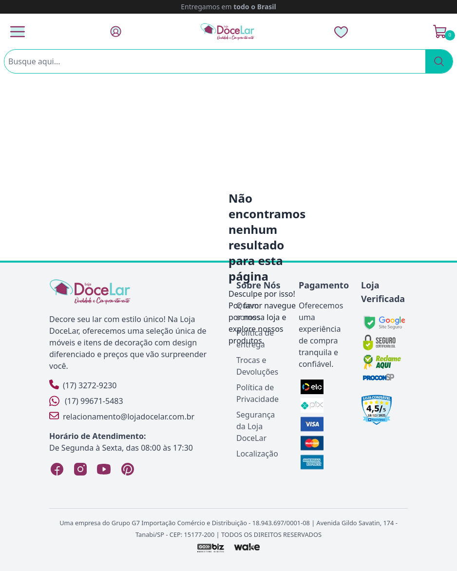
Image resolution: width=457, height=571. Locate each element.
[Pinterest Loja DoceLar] (127, 469)
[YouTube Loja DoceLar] (104, 469)
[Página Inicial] (227, 31)
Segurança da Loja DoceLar (255, 426)
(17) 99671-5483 (86, 401)
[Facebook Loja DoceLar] (57, 469)
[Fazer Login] (115, 31)
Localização (257, 453)
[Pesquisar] (439, 61)
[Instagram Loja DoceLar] (80, 469)
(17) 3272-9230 (82, 385)
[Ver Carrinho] (440, 31)
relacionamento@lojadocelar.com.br (121, 416)
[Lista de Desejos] (341, 31)
